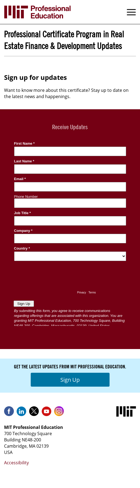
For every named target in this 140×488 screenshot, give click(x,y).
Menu (131, 12)
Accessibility (16, 463)
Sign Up (70, 379)
